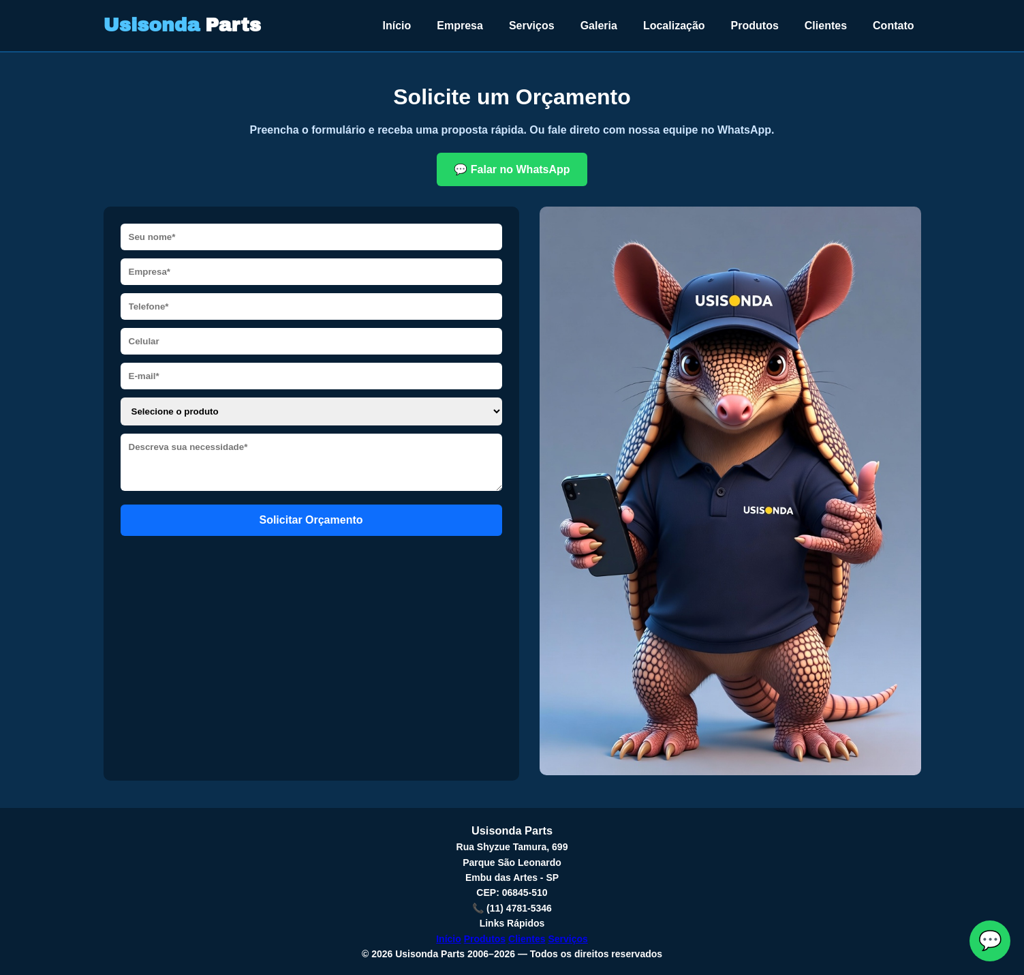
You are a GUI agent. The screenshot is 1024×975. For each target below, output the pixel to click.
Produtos (755, 25)
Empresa (460, 25)
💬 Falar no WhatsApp (512, 169)
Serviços (532, 25)
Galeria (598, 25)
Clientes (826, 25)
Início (397, 25)
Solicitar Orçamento (310, 520)
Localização (674, 25)
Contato (893, 25)
